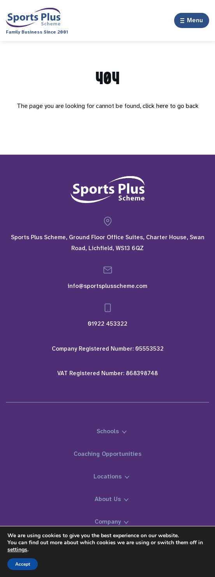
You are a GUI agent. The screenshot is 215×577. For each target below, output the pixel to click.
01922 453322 (107, 324)
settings (17, 549)
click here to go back (171, 106)
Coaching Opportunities (107, 454)
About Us (108, 499)
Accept (22, 564)
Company (108, 522)
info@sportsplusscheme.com (107, 286)
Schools (108, 431)
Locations (107, 476)
